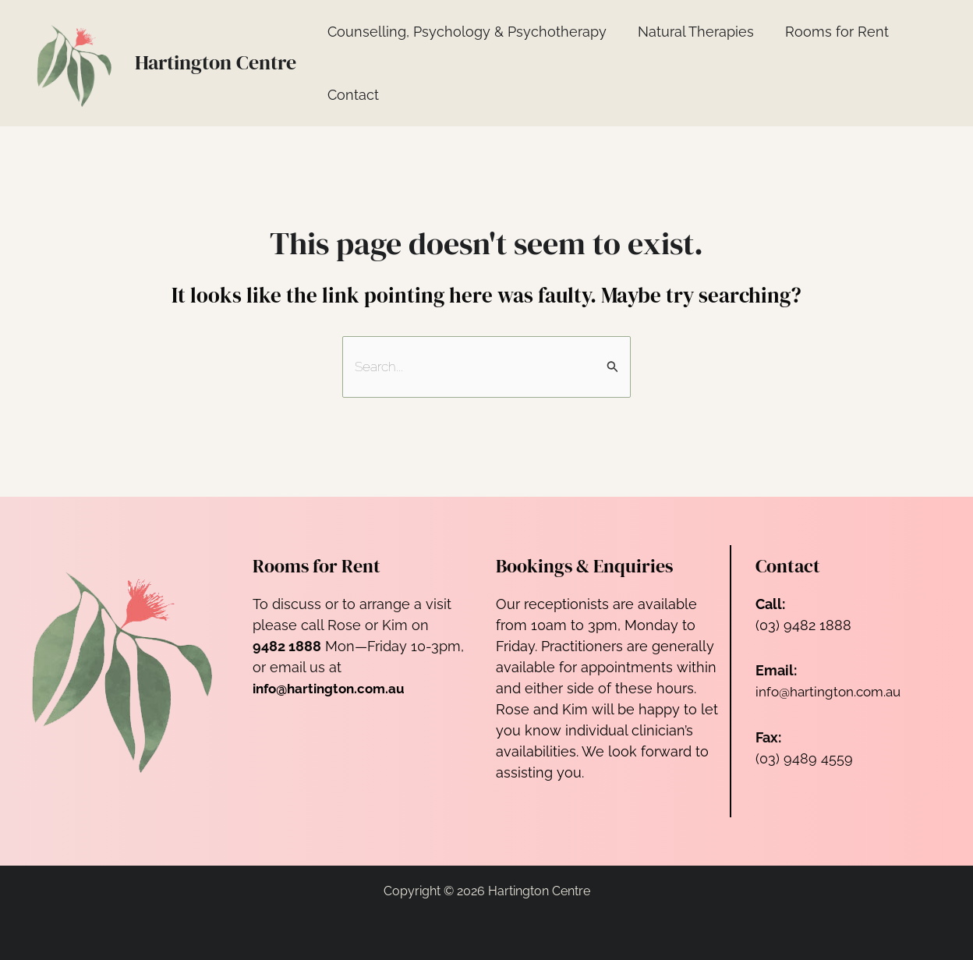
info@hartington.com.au (833, 692)
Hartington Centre (215, 62)
